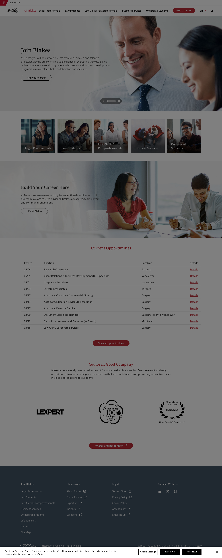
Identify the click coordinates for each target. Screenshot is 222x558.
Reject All (170, 551)
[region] (111, 552)
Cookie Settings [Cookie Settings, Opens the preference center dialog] (148, 551)
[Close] (217, 552)
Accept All (192, 551)
